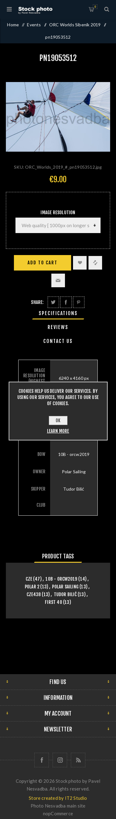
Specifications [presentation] (58, 313)
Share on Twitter (53, 302)
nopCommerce (58, 813)
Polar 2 (32, 587)
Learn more (58, 431)
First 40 (53, 602)
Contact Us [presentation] (58, 341)
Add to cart (43, 263)
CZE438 (34, 594)
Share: (37, 302)
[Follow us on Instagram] (60, 760)
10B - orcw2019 (61, 579)
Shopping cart (95, 6)
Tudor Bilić (65, 594)
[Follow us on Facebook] (41, 760)
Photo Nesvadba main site (58, 805)
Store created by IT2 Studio (58, 798)
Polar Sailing (65, 587)
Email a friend (58, 280)
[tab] (58, 313)
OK (58, 420)
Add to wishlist (80, 263)
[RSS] (78, 760)
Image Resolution (58, 212)
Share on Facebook (66, 302)
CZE (29, 579)
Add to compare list (95, 263)
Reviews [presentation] (58, 327)
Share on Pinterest (78, 302)
